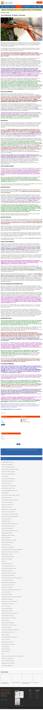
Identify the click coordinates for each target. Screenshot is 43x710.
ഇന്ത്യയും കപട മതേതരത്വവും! (6, 621)
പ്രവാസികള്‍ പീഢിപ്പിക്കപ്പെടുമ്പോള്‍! (6, 593)
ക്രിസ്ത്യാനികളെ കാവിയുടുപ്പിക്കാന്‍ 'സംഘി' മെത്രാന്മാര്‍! (9, 541)
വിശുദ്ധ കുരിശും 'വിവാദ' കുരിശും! (6, 545)
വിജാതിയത (35, 6)
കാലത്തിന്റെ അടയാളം (27, 6)
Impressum (30, 694)
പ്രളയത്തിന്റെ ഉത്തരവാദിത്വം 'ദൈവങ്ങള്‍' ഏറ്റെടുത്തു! (9, 510)
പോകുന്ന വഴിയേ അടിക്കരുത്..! (6, 652)
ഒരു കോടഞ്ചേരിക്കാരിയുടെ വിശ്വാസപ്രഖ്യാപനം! (8, 463)
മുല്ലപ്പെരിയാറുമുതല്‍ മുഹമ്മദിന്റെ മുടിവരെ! (7, 600)
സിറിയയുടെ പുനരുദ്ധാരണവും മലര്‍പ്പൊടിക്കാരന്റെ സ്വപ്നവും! (10, 531)
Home (2, 6)
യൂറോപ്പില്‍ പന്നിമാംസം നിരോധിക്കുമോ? (7, 588)
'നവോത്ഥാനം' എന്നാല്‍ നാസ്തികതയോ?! (7, 503)
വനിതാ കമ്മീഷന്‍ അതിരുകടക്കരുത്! (6, 519)
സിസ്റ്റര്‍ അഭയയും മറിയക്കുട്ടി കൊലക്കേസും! (7, 529)
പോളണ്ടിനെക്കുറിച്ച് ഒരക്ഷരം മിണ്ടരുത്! (7, 564)
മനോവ (3, 16)
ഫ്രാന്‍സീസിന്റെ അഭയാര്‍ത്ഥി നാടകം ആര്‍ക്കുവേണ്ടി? (9, 574)
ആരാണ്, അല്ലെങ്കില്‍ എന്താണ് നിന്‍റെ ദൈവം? (8, 633)
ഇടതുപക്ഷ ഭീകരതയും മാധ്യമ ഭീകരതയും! (7, 571)
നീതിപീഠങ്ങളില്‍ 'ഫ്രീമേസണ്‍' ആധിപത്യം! (7, 555)
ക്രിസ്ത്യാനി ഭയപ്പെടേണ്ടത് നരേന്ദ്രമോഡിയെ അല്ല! (8, 489)
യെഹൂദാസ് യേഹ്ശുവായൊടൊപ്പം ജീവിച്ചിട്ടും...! (8, 661)
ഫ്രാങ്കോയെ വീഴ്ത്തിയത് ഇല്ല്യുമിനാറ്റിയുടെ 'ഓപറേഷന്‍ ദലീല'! (9, 491)
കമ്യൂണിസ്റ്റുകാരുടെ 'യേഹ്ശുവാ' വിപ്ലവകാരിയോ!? (8, 664)
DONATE (34, 2)
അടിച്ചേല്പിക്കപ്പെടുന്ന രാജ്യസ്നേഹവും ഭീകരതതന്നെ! (8, 536)
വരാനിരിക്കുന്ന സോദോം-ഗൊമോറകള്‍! (7, 508)
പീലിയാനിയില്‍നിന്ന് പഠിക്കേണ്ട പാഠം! (7, 522)
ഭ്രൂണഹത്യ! (3, 654)
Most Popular (37, 692)
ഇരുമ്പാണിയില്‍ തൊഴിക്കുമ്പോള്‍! (6, 650)
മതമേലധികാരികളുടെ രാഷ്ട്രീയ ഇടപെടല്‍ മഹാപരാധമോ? (9, 638)
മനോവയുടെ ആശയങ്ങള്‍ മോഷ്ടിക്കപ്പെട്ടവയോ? (8, 623)
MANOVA (40, 6)
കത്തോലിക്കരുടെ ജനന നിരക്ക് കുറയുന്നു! (7, 611)
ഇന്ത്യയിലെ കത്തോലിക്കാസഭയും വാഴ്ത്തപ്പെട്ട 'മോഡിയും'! (9, 626)
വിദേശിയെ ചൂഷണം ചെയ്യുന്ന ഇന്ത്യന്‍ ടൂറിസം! (8, 659)
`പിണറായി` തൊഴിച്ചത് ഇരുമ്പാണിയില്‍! (7, 595)
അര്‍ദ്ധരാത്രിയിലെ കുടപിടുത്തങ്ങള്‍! (6, 498)
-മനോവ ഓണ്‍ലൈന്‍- (18, 409)
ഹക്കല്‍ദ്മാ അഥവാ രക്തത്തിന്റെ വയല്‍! (7, 666)
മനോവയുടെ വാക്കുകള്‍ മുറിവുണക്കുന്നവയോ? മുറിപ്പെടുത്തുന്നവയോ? (10, 630)
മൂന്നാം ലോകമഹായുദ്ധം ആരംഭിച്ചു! (16, 683)
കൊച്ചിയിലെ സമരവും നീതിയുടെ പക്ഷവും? (7, 505)
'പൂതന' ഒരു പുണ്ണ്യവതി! (5, 477)
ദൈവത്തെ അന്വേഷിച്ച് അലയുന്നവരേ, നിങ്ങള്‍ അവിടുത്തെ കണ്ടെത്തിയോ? (12, 578)
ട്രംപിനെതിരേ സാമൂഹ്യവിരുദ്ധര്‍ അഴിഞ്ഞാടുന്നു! (8, 557)
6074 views (3, 413)
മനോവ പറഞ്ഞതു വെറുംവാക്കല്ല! (6, 607)
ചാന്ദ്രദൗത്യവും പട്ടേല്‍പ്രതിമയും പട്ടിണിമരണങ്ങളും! (8, 479)
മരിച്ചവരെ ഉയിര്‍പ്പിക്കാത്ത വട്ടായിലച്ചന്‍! (7, 609)
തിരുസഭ (12, 6)
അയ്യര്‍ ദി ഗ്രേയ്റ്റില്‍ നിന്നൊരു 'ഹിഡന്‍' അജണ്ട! (8, 645)
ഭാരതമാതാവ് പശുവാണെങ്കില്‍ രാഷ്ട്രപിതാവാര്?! (8, 482)
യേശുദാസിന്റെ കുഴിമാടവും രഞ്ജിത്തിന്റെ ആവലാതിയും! (9, 569)
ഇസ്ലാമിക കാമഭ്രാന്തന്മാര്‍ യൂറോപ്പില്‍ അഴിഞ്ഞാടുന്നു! (9, 583)
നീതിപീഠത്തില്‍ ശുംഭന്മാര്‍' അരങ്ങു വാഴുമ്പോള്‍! (8, 604)
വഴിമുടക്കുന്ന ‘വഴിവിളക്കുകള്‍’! (5, 635)
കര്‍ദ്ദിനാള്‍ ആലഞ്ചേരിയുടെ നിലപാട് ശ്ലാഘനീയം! (8, 526)
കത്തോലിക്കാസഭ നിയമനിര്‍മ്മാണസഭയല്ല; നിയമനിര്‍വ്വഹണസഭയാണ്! (11, 590)
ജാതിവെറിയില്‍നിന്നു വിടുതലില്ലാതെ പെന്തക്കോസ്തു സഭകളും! (10, 524)
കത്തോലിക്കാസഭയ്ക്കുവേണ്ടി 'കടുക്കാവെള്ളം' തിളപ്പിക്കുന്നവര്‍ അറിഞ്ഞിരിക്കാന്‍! (12, 550)
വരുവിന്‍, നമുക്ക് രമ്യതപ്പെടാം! (5, 647)
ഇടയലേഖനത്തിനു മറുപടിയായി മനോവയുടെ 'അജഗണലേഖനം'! (10, 552)
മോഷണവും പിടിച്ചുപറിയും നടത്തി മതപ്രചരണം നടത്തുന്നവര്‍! (10, 614)
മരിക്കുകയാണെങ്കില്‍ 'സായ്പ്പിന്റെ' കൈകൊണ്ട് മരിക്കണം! (10, 602)
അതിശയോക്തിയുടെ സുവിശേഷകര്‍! (6, 628)
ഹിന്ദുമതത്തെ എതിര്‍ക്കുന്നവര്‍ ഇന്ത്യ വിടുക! (7, 543)
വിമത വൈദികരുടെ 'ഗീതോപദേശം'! (7, 484)
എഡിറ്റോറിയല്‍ (18, 6)
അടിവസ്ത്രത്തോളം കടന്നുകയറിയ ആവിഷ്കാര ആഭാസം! (9, 486)
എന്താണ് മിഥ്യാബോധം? (35, 683)
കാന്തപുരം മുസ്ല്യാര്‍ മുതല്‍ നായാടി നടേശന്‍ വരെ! (8, 585)
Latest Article (37, 696)
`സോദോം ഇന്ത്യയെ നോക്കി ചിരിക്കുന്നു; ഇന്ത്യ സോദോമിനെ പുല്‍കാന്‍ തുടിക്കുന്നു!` (12, 657)
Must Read (37, 694)
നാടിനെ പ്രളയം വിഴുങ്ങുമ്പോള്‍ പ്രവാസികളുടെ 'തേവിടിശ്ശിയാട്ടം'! (10, 515)
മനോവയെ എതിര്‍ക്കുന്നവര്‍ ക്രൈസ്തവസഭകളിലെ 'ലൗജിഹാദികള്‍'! (11, 496)
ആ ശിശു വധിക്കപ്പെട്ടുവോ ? (5, 493)
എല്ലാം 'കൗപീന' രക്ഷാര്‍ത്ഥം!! (6, 640)
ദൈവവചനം (7, 6)
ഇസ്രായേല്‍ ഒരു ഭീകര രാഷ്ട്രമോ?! (6, 538)
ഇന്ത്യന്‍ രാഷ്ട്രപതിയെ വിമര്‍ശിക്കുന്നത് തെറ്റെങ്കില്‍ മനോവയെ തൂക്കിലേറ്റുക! (12, 597)
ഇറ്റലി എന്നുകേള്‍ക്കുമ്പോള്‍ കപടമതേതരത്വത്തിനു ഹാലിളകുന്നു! (10, 470)
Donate (30, 696)
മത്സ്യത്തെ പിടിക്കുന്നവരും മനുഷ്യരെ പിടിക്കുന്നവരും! (8, 512)
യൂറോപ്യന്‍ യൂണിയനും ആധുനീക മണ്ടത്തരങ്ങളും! (8, 576)
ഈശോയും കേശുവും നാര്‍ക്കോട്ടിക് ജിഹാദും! (7, 465)
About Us (30, 692)
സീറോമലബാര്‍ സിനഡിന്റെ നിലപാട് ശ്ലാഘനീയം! (8, 472)
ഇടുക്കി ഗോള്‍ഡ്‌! (4, 562)
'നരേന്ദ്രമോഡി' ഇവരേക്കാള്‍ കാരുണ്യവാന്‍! (7, 616)
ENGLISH (39, 2)
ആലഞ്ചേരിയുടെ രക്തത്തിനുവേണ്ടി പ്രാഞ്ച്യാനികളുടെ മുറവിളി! (10, 517)
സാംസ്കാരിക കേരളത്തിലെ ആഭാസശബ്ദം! (7, 581)
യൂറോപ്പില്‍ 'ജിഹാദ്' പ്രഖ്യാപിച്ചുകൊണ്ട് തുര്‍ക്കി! (8, 548)
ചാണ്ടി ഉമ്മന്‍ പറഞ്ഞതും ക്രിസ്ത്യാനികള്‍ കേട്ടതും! (8, 467)
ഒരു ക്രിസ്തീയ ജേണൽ (5, 691)
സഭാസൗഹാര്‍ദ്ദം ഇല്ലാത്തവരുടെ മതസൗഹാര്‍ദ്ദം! (8, 567)
